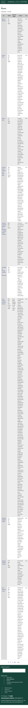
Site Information (8, 688)
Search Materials (10, 679)
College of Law (20, 700)
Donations (9, 683)
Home (2, 6)
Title (4, 15)
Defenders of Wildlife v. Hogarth (4, 562)
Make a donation (8, 691)
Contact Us (7, 689)
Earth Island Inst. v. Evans (4, 589)
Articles (8, 680)
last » (18, 662)
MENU (3, 2)
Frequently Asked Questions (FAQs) (15, 682)
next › (15, 662)
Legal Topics (9, 677)
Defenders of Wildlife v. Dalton (4, 520)
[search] (12, 670)
